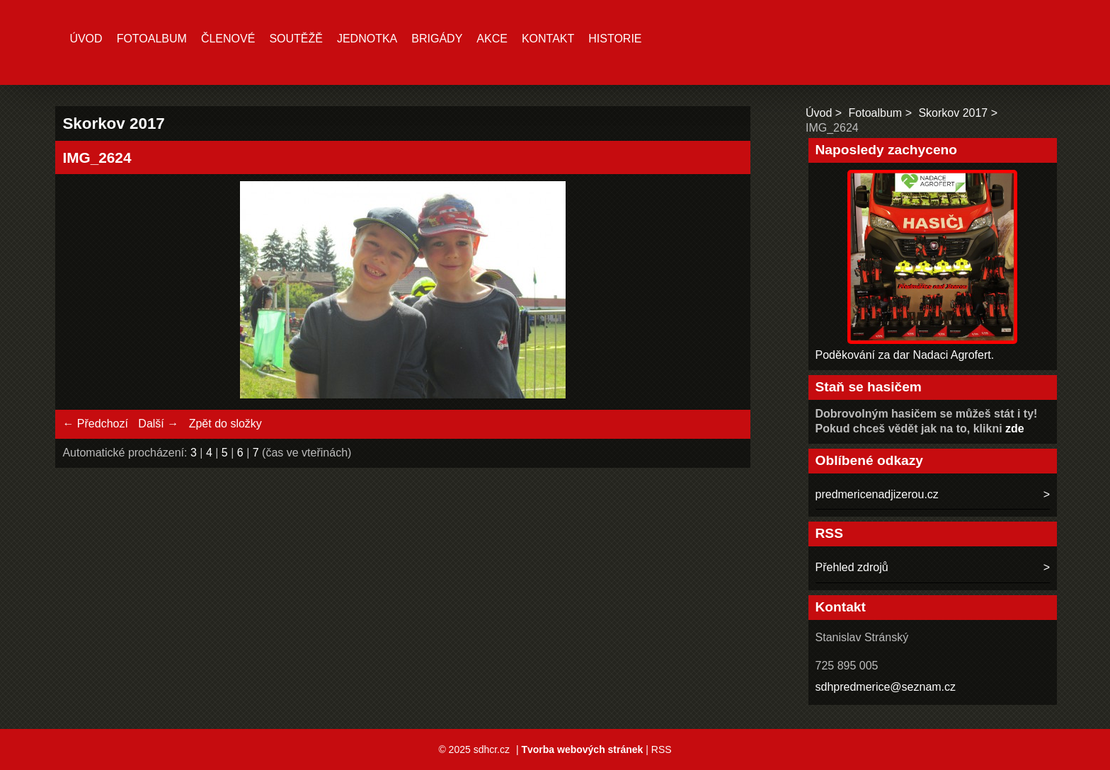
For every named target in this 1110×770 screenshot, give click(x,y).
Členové (228, 39)
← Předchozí (94, 424)
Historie (614, 39)
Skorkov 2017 (953, 113)
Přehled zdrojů (852, 567)
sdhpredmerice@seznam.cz (886, 687)
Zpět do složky (225, 424)
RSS (661, 749)
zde (1014, 429)
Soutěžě (296, 39)
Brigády (436, 39)
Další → (158, 424)
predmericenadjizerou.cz (877, 494)
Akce (492, 39)
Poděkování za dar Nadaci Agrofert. (905, 355)
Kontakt (548, 39)
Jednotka (367, 39)
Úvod (85, 39)
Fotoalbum (152, 39)
